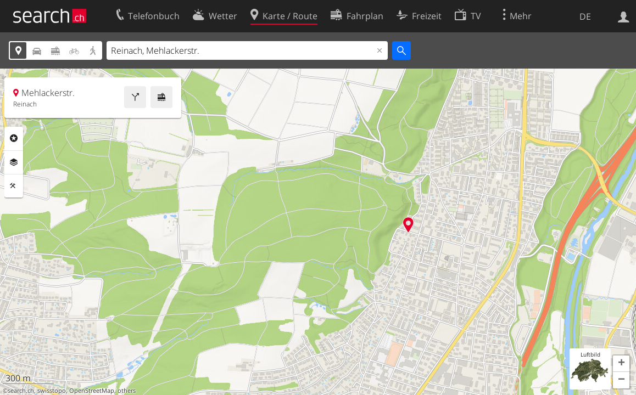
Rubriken (13, 138)
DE (585, 16)
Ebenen (13, 162)
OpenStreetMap (91, 390)
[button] (621, 364)
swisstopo (51, 390)
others (127, 390)
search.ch (21, 390)
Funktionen (13, 186)
